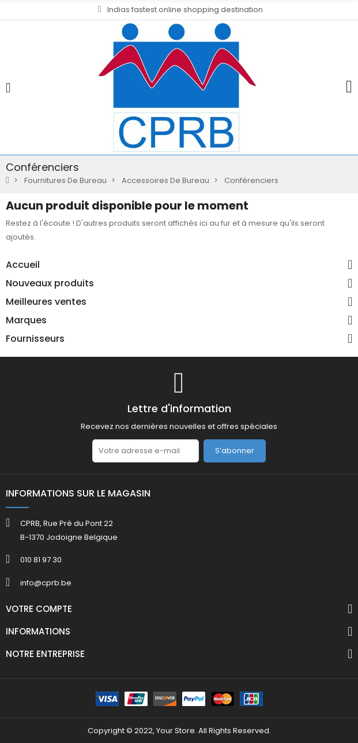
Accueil (23, 265)
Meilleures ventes (46, 302)
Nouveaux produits (50, 283)
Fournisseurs (35, 339)
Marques (26, 320)
